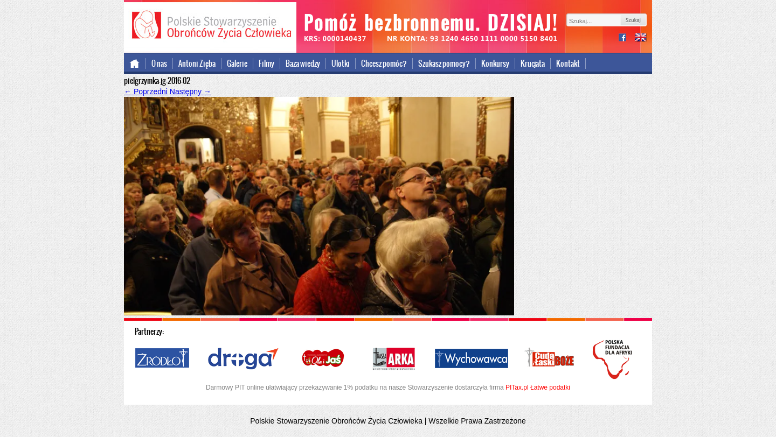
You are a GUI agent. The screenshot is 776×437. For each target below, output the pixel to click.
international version (641, 38)
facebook (627, 38)
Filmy (266, 63)
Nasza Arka (393, 359)
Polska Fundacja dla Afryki (613, 359)
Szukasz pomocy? (444, 63)
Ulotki (340, 63)
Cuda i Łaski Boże (550, 359)
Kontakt (568, 63)
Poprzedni (146, 91)
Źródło (163, 359)
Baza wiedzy (303, 63)
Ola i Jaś (324, 359)
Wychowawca (471, 359)
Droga (243, 359)
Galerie (237, 63)
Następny (190, 91)
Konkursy (495, 63)
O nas (159, 63)
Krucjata (533, 63)
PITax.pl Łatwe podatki (537, 387)
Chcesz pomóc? (384, 63)
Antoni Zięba (197, 63)
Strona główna (135, 63)
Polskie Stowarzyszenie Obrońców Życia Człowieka (210, 26)
